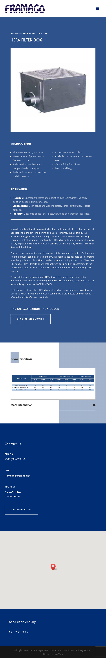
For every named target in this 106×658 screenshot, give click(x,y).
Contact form (19, 632)
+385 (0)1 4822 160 (15, 459)
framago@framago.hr (17, 475)
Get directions (21, 509)
